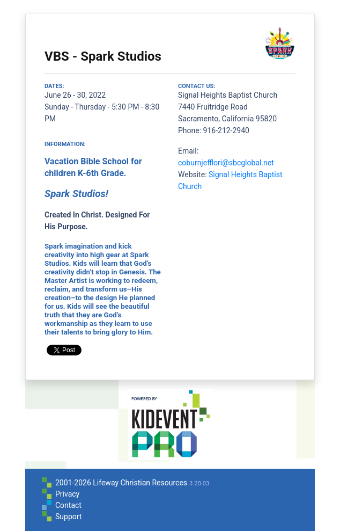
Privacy (67, 494)
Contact (68, 505)
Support (68, 516)
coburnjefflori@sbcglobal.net (226, 162)
